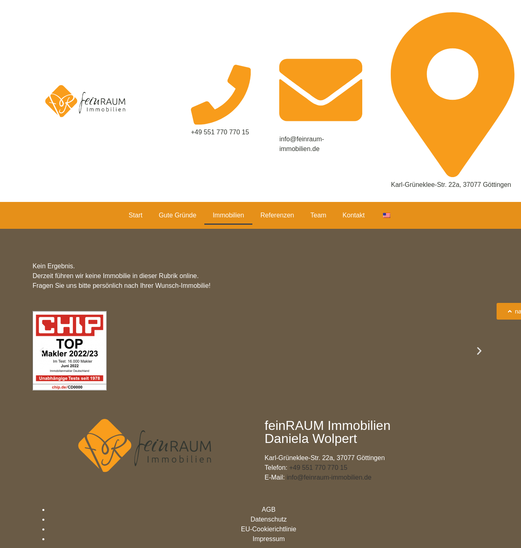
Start (135, 215)
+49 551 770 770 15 (318, 467)
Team (318, 215)
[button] (42, 351)
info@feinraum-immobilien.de (329, 477)
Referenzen (277, 215)
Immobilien (228, 215)
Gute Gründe (178, 215)
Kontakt (354, 215)
